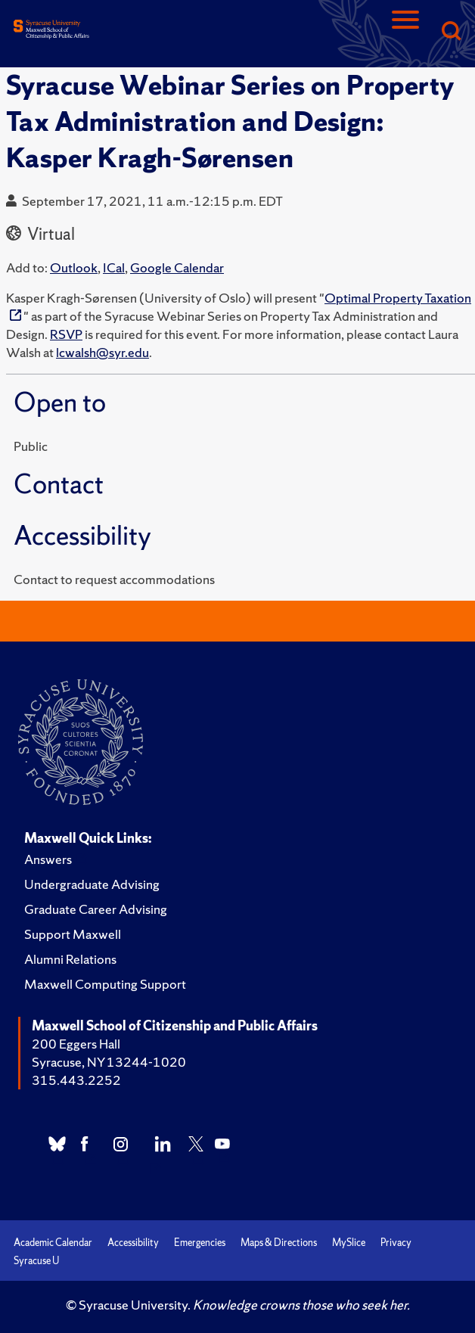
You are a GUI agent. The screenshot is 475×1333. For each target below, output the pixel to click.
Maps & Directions (279, 1242)
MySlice (348, 1242)
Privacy (395, 1242)
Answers (48, 859)
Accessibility (133, 1242)
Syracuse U (36, 1260)
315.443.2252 (76, 1080)
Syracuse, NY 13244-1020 (109, 1061)
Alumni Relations (70, 959)
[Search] (451, 32)
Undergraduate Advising (92, 884)
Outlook (74, 267)
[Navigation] (405, 32)
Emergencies (199, 1242)
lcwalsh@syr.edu (102, 352)
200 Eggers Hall (76, 1043)
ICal (114, 267)
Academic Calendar (53, 1242)
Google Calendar (177, 267)
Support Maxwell (72, 934)
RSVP (66, 334)
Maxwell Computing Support (105, 984)
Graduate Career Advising (95, 909)
